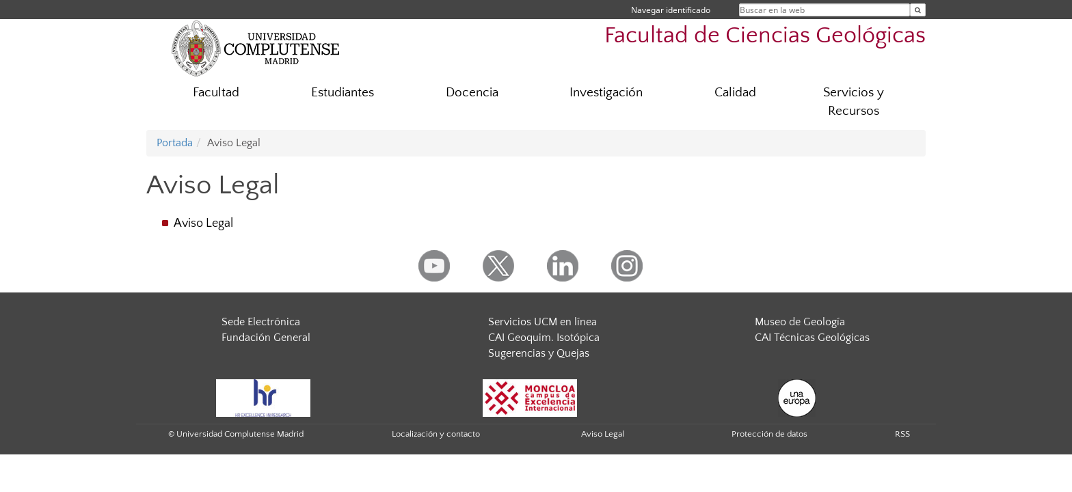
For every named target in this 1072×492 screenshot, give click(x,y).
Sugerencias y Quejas (538, 353)
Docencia (472, 92)
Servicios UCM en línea (542, 322)
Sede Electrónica (261, 322)
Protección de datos (769, 434)
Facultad (216, 92)
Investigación (606, 92)
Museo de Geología (800, 322)
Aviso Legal (203, 223)
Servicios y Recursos (853, 101)
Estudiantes (342, 92)
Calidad (735, 92)
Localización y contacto (436, 434)
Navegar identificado (670, 10)
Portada (175, 143)
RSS (902, 434)
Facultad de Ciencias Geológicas (765, 36)
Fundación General (266, 337)
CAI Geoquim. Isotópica (544, 337)
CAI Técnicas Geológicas (812, 337)
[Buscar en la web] (918, 9)
